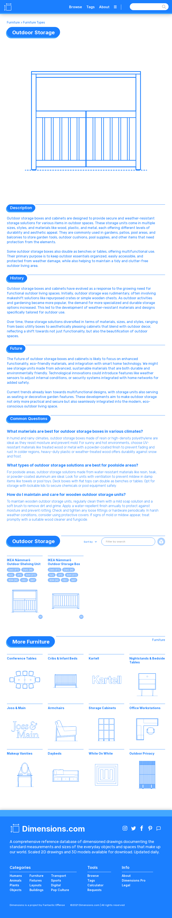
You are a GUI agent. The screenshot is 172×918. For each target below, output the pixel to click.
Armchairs (56, 708)
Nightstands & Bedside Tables (147, 660)
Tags (90, 7)
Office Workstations (145, 708)
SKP (32, 580)
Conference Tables (22, 658)
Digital (56, 885)
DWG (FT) (13, 570)
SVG (10, 575)
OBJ (24, 580)
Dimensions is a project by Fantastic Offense (37, 905)
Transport (58, 875)
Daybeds (55, 753)
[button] (90, 541)
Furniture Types (34, 22)
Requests (94, 890)
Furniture (13, 22)
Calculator (95, 885)
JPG (19, 575)
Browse (75, 7)
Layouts (35, 885)
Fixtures (35, 880)
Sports (56, 880)
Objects (16, 890)
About (104, 7)
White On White (101, 753)
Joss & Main (16, 708)
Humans (16, 875)
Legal (126, 885)
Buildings (36, 890)
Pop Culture (60, 890)
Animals (16, 880)
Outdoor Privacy (141, 753)
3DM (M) (13, 580)
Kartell (94, 658)
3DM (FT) (31, 575)
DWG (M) (28, 570)
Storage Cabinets (102, 708)
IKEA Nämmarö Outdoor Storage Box (64, 562)
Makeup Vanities (20, 753)
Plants (14, 885)
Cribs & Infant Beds (62, 658)
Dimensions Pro (134, 880)
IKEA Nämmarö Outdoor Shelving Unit (23, 562)
